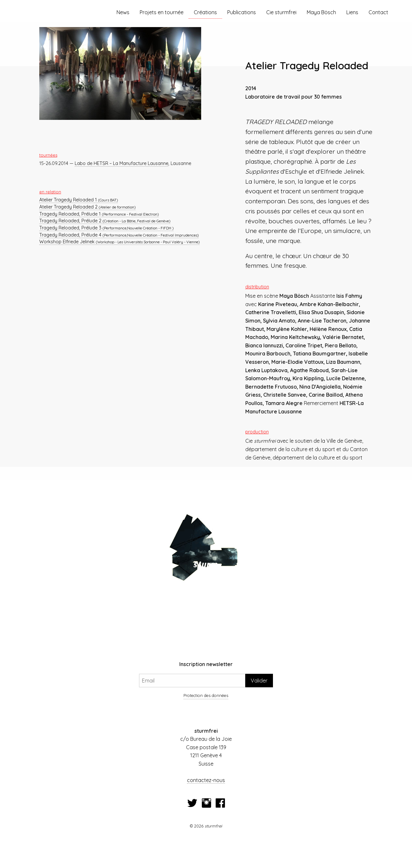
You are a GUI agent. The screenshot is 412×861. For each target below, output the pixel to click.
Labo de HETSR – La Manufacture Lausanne (121, 163)
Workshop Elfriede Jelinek (119, 242)
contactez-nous (206, 780)
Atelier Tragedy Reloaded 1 (78, 200)
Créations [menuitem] (205, 12)
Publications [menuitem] (241, 12)
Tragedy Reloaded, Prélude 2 (104, 221)
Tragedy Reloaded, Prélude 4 (119, 235)
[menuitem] (57, 12)
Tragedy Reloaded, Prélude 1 (99, 214)
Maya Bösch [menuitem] (321, 12)
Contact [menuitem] (378, 12)
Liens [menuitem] (352, 12)
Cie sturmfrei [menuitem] (281, 12)
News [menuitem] (123, 12)
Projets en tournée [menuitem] (161, 12)
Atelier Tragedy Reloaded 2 (87, 207)
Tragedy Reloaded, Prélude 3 (106, 228)
